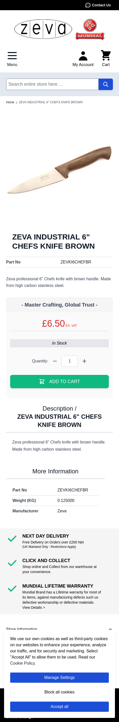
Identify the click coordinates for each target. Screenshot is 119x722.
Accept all (59, 706)
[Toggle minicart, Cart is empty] (106, 58)
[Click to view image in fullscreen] (59, 172)
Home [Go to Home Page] (10, 102)
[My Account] (83, 58)
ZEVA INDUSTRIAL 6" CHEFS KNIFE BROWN (51, 102)
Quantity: (40, 361)
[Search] (106, 84)
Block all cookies (59, 692)
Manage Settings (59, 677)
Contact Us (98, 5)
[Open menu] (12, 58)
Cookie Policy (22, 663)
